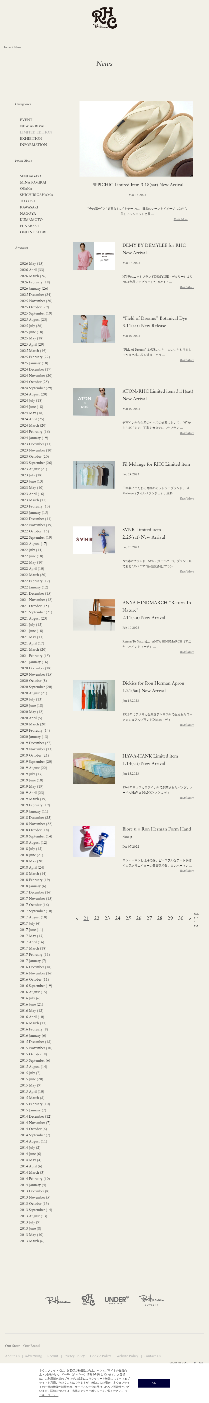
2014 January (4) (33, 1185)
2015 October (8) (33, 1054)
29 (170, 918)
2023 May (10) (32, 488)
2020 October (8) (33, 681)
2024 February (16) (35, 432)
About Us (12, 1356)
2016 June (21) (31, 1005)
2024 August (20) (33, 394)
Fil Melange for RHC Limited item (156, 464)
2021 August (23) (33, 619)
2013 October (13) (34, 1204)
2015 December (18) (36, 1042)
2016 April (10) (32, 1017)
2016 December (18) (36, 967)
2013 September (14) (36, 1210)
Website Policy (127, 1356)
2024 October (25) (34, 382)
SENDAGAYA (31, 176)
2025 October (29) (34, 307)
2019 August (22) (33, 768)
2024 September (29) (36, 388)
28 (159, 918)
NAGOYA (28, 214)
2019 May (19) (32, 787)
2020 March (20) (33, 724)
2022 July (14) (31, 550)
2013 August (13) (33, 1216)
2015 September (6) (35, 1061)
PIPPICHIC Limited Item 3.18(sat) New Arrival (137, 185)
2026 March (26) (33, 276)
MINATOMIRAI (33, 183)
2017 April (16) (32, 942)
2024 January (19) (34, 438)
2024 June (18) (31, 407)
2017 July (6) (30, 924)
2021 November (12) (36, 600)
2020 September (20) (36, 687)
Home (6, 47)
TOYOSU (27, 201)
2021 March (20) (33, 650)
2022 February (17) (35, 581)
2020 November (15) (36, 675)
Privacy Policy (75, 1356)
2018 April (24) (32, 868)
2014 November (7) (35, 1123)
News (18, 47)
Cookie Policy (101, 1356)
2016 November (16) (36, 973)
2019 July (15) (31, 774)
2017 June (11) (31, 930)
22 (97, 918)
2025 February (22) (35, 357)
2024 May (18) (32, 413)
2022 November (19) (36, 525)
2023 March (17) (33, 500)
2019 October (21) (34, 756)
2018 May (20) (32, 861)
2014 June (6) (30, 1154)
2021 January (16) (34, 662)
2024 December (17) (36, 370)
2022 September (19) (36, 538)
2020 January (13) (34, 737)
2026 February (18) (35, 282)
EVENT (26, 120)
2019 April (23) (32, 793)
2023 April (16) (32, 494)
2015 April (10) (32, 1092)
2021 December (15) (36, 594)
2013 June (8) (30, 1229)
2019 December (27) (36, 743)
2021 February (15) (35, 656)
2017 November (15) (36, 899)
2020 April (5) (31, 718)
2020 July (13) (31, 700)
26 (139, 918)
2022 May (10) (32, 563)
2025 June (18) (31, 332)
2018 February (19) (35, 880)
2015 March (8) (32, 1098)
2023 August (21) (33, 469)
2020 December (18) (36, 668)
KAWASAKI (29, 207)
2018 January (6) (33, 886)
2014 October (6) (33, 1129)
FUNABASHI (30, 226)
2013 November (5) (35, 1198)
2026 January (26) (34, 289)
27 (149, 918)
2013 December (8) (35, 1191)
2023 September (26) (36, 463)
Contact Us (152, 1356)
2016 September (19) (36, 986)
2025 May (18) (32, 338)
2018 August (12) (33, 843)
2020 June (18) (31, 706)
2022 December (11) (36, 519)
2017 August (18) (33, 917)
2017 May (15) (32, 936)
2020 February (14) (35, 731)
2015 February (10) (35, 1104)
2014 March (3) (32, 1173)
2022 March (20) (33, 575)
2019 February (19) (35, 805)
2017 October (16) (34, 905)
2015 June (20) (31, 1079)
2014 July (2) (30, 1148)
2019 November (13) (36, 749)
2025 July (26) (31, 326)
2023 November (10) (36, 450)
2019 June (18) (31, 780)
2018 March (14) (33, 874)
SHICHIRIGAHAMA (36, 195)
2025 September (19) (36, 314)
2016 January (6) (33, 1036)
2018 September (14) (36, 836)
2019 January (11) (34, 812)
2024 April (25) (32, 419)
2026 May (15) (32, 264)
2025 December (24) (36, 295)
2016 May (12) (32, 1011)
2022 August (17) (33, 544)
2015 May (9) (31, 1085)
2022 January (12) (34, 587)
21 (86, 918)
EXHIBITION (31, 139)
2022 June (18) (31, 556)
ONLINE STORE (34, 232)
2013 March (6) (32, 1241)
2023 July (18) (31, 475)
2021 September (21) (36, 612)
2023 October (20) (34, 457)
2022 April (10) (32, 569)
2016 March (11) (33, 1023)
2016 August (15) (33, 992)
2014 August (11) (33, 1142)
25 (128, 918)
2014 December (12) (36, 1117)
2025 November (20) (36, 301)
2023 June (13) (31, 482)
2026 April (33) (32, 270)
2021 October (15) (34, 606)
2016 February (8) (34, 1029)
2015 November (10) (36, 1048)
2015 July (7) (30, 1073)
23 (107, 918)
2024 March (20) (33, 426)
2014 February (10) (35, 1179)
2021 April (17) (32, 643)
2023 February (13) (35, 507)
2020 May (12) (32, 712)
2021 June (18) (31, 631)
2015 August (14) (33, 1067)
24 (117, 918)
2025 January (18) (34, 363)
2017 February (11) (35, 955)
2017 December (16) (36, 892)
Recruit (53, 1356)
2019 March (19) (33, 799)
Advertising (34, 1356)
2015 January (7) (33, 1110)
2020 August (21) (33, 693)
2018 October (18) (34, 830)
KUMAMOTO (31, 220)
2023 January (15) (34, 513)
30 (181, 918)
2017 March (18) (33, 949)
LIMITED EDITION (36, 132)
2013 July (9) (30, 1222)
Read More (181, 219)
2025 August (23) (33, 320)
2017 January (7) (33, 961)
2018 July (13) (31, 849)
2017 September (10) (36, 911)
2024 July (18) (31, 401)
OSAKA (26, 189)
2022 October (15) (34, 531)
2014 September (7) (35, 1135)
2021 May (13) (32, 637)
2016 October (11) (34, 980)
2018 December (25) (36, 818)
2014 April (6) (31, 1166)
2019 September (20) (36, 762)
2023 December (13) (36, 444)
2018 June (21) (31, 855)
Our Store (12, 1346)
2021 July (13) (31, 625)
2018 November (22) (36, 824)
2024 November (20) (36, 376)
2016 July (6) (30, 998)
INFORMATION (33, 145)
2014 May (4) (31, 1160)
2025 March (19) (33, 351)
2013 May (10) (32, 1235)
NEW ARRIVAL (33, 126)
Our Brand (31, 1346)
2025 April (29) (32, 345)
